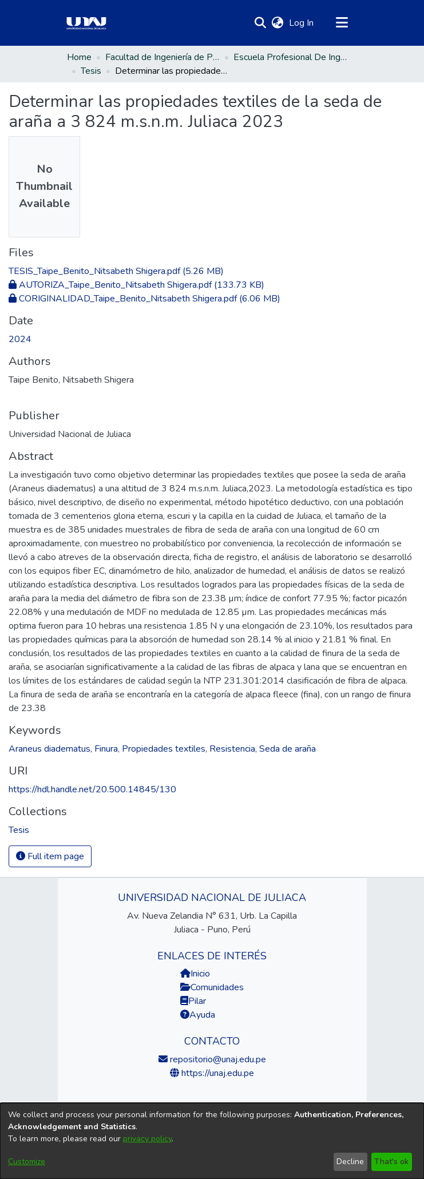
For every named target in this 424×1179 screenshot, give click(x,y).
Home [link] (79, 57)
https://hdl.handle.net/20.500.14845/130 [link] (92, 789)
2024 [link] (20, 339)
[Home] (86, 23)
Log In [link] (302, 23)
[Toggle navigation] (342, 23)
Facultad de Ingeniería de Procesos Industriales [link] (162, 57)
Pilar (197, 1001)
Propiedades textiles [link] (163, 749)
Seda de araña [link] (287, 749)
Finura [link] (106, 749)
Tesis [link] (91, 71)
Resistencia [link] (232, 749)
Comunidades (212, 987)
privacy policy (147, 1138)
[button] (260, 23)
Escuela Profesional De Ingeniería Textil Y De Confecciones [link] (290, 57)
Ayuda (197, 1015)
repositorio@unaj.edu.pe (217, 1059)
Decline (350, 1161)
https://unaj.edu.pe (216, 1073)
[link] (116, 271)
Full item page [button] (50, 856)
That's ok (391, 1161)
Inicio (195, 973)
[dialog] (212, 1141)
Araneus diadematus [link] (49, 749)
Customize (26, 1161)
